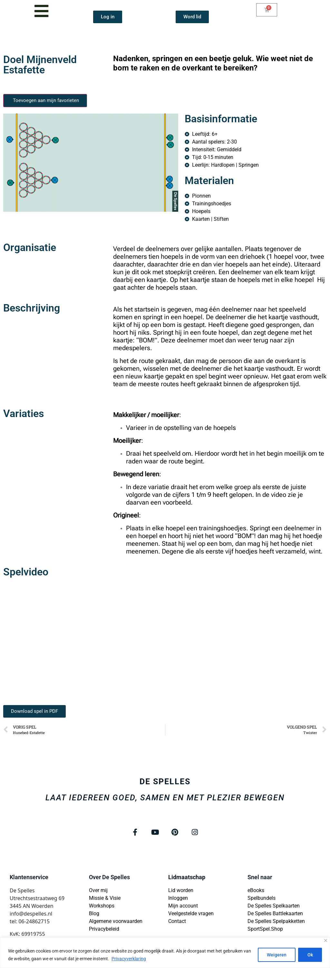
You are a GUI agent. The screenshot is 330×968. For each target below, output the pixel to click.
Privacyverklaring (129, 958)
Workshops (101, 906)
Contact (177, 921)
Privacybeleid (104, 929)
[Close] (325, 940)
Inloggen (178, 898)
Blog (94, 914)
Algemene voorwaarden (115, 921)
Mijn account (183, 906)
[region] (165, 952)
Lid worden (180, 891)
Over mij (98, 891)
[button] (34, 711)
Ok (310, 954)
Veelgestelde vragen (191, 914)
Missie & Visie (105, 898)
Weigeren (276, 954)
